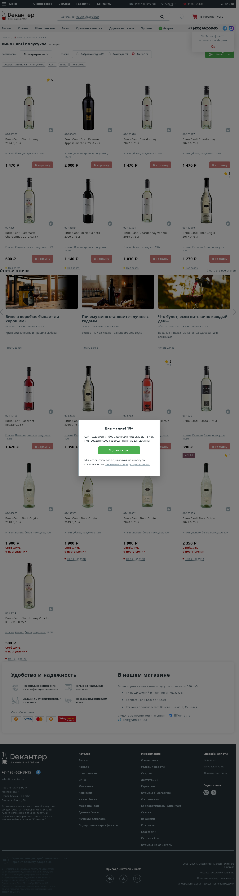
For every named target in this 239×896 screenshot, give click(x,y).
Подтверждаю (119, 450)
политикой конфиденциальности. (127, 464)
